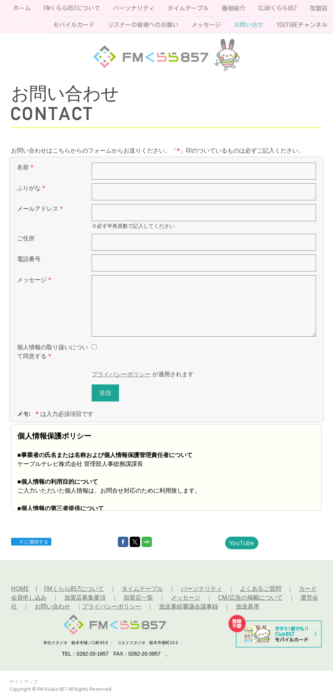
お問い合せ (249, 26)
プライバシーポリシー (121, 374)
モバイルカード (74, 26)
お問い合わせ (52, 606)
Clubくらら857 (277, 8)
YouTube (242, 543)
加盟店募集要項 (85, 597)
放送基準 (247, 606)
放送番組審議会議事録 (188, 606)
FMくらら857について (72, 8)
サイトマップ (23, 681)
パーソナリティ (133, 8)
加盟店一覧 (138, 597)
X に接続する (30, 541)
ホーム (22, 8)
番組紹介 (233, 8)
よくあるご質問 (260, 588)
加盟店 (318, 8)
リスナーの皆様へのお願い (143, 26)
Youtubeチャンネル (301, 26)
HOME (20, 588)
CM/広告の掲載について (250, 597)
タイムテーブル (188, 8)
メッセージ (206, 26)
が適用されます (143, 374)
